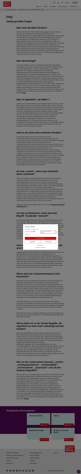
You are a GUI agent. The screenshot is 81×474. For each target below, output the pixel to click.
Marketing (27, 234)
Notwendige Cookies (30, 231)
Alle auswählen (40, 238)
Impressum (38, 247)
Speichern (48, 241)
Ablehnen (32, 241)
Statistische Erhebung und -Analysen (48, 232)
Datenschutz (43, 247)
